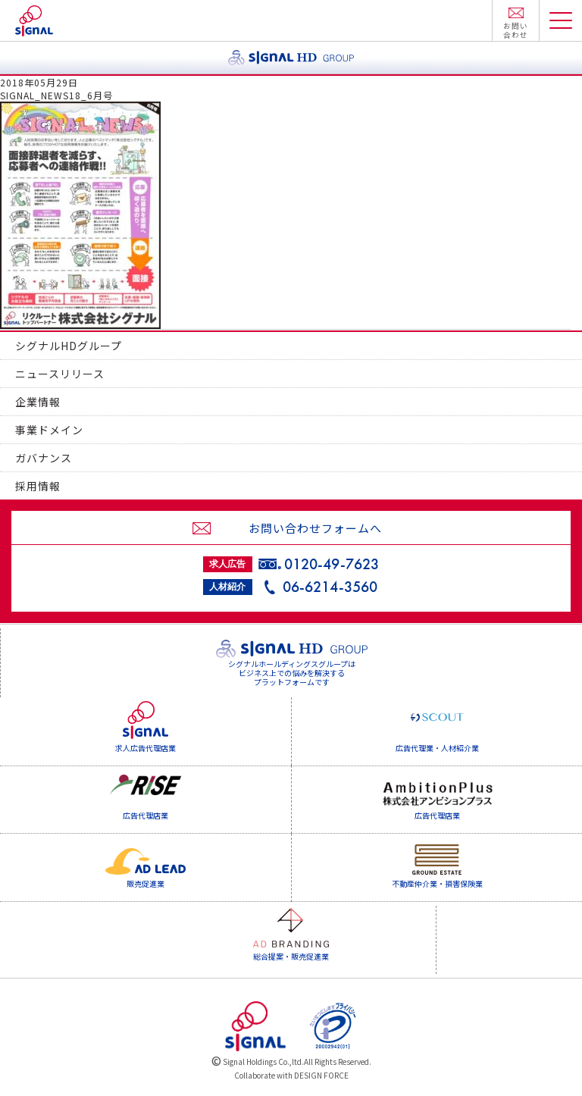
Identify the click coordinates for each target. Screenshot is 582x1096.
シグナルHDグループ (68, 345)
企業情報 (38, 401)
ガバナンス (43, 457)
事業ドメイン (49, 429)
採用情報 (38, 485)
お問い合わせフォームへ (315, 528)
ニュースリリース (60, 373)
